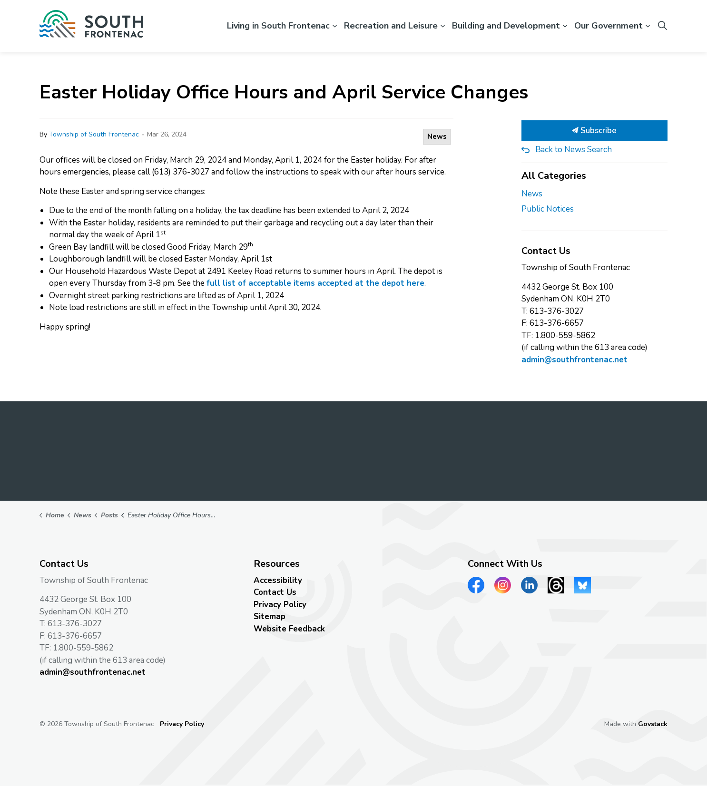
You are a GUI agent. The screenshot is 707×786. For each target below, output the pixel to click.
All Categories (553, 175)
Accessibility (278, 580)
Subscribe (595, 131)
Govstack (653, 723)
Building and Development (506, 25)
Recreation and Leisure (391, 25)
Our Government (608, 25)
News (437, 136)
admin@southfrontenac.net (574, 359)
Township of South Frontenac (94, 134)
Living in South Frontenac (278, 25)
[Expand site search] (662, 26)
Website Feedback (289, 628)
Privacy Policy (280, 604)
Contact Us (275, 592)
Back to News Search (573, 149)
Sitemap (269, 616)
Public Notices (547, 209)
